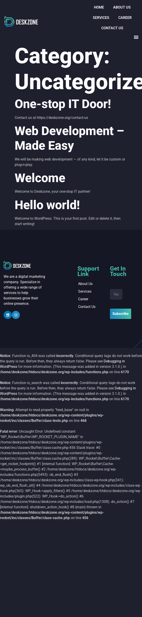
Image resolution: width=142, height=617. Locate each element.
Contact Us (112, 28)
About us (122, 7)
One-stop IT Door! (63, 104)
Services (101, 18)
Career (125, 18)
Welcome (40, 178)
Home (99, 7)
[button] (136, 37)
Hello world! (47, 205)
